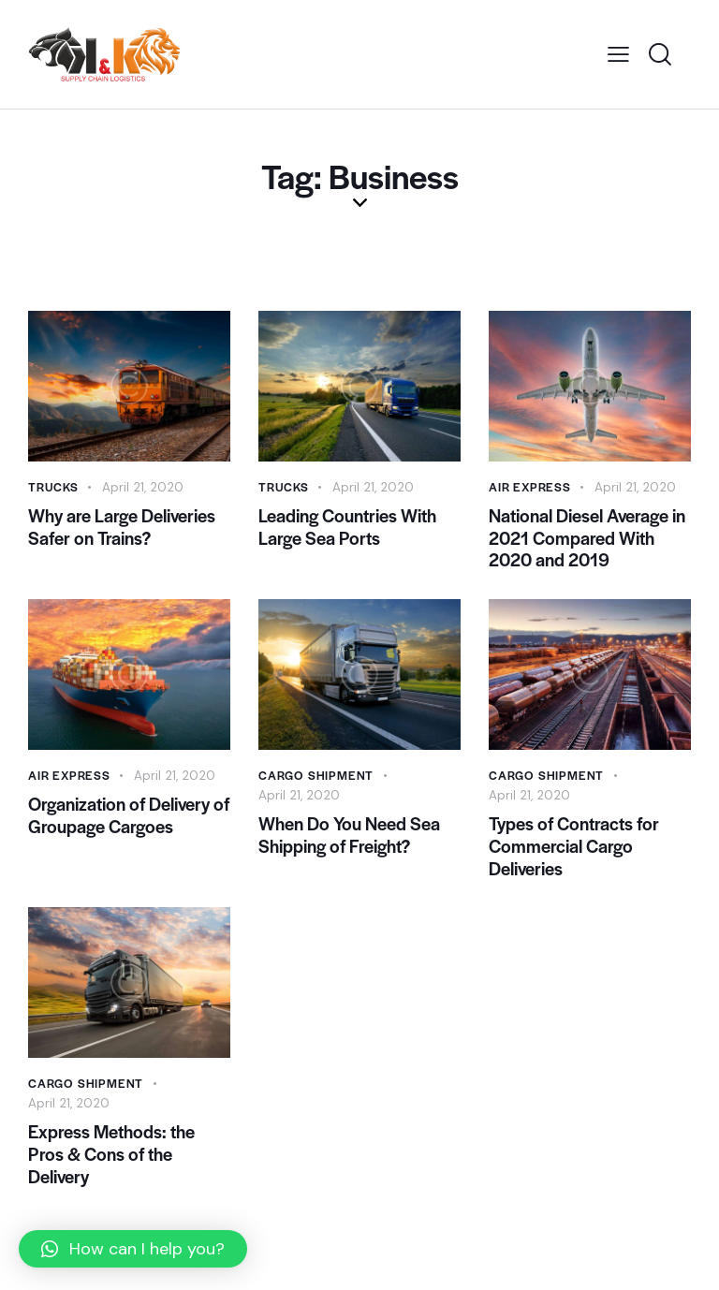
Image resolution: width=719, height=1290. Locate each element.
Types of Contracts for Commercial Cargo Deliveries (574, 860)
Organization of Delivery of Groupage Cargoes (128, 827)
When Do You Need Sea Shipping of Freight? (349, 847)
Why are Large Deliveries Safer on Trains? (121, 530)
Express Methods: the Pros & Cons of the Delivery (111, 1177)
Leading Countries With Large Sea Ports (347, 530)
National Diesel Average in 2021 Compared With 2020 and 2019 (587, 542)
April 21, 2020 (145, 486)
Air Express (531, 486)
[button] (133, 1249)
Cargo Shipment (316, 784)
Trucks (54, 486)
